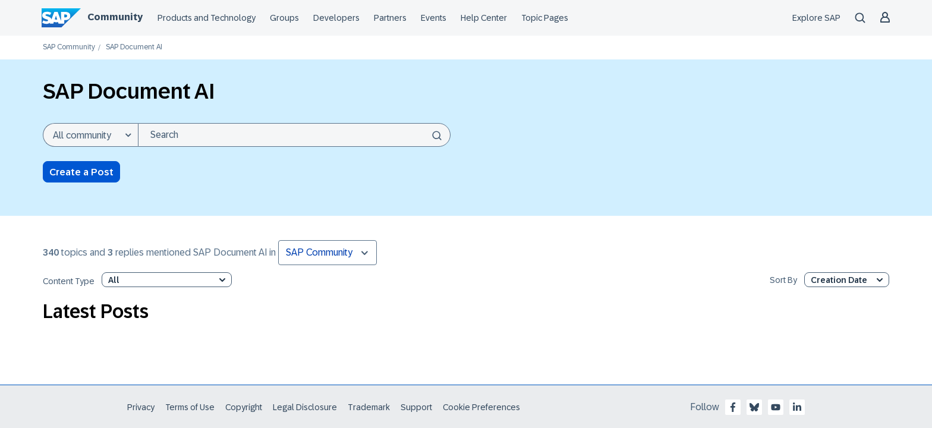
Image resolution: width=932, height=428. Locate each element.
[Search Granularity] (90, 135)
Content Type (69, 281)
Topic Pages (544, 18)
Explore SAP (816, 18)
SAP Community (69, 47)
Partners (390, 18)
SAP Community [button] (319, 252)
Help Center (484, 18)
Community (115, 17)
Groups (284, 18)
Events (433, 18)
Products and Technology (207, 18)
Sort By (783, 280)
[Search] (294, 135)
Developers (336, 18)
